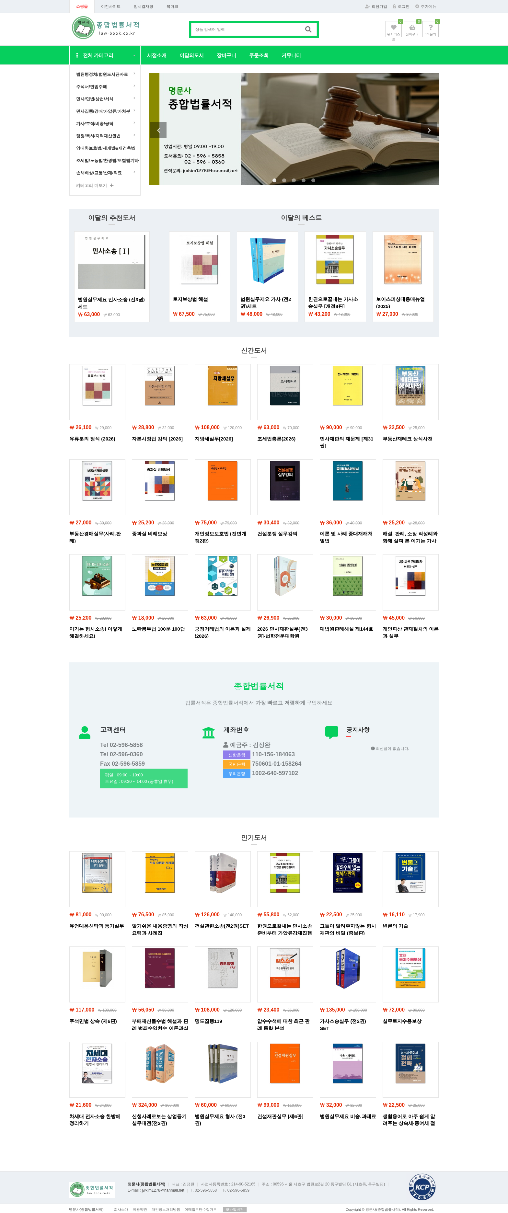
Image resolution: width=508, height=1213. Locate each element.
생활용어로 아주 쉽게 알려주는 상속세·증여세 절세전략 (409, 1123)
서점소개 (157, 55)
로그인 (401, 6)
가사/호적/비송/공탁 (94, 123)
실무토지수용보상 (402, 1021)
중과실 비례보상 (149, 533)
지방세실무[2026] (214, 438)
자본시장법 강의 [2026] (157, 438)
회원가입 (376, 6)
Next (429, 130)
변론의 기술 (395, 926)
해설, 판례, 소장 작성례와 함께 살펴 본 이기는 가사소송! (410, 540)
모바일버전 (235, 1209)
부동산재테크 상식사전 (408, 438)
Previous (158, 130)
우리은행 (236, 773)
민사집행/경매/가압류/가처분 (103, 111)
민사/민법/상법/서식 (94, 99)
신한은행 (236, 754)
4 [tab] (303, 180)
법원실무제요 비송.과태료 (348, 1116)
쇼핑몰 (82, 6)
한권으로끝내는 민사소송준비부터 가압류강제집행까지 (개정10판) (284, 933)
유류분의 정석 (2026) (92, 438)
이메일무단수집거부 (201, 1209)
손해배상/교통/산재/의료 (99, 172)
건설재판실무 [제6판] (280, 1116)
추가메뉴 (425, 6)
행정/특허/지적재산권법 (98, 135)
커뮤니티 (291, 55)
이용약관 (140, 1209)
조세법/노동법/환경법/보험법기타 (106, 160)
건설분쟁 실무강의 (277, 533)
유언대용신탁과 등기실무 (96, 926)
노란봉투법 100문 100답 (158, 629)
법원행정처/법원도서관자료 (102, 74)
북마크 (172, 6)
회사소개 (121, 1209)
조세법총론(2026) (276, 438)
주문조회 (259, 55)
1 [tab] (274, 180)
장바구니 (226, 55)
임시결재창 (143, 6)
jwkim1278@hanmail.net (163, 1190)
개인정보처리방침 (166, 1209)
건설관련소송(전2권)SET (222, 926)
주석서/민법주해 (91, 86)
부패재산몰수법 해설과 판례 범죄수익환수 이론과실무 (160, 1028)
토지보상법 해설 (190, 299)
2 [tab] (284, 180)
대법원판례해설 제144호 (346, 629)
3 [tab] (294, 180)
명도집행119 (208, 1021)
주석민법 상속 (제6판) (93, 1021)
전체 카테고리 (94, 55)
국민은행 (236, 764)
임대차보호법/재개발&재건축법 (105, 148)
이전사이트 (111, 6)
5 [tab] (313, 180)
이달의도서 (191, 55)
